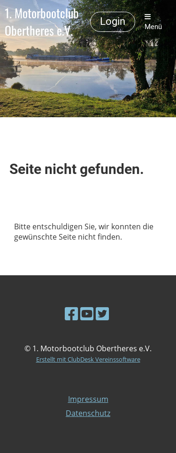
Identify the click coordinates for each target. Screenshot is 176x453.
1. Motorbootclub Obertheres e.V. (42, 22)
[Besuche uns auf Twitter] (102, 313)
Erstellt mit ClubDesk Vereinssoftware (88, 359)
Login (112, 21)
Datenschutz (88, 413)
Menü (153, 22)
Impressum (88, 399)
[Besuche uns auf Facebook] (71, 313)
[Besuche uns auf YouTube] (86, 313)
